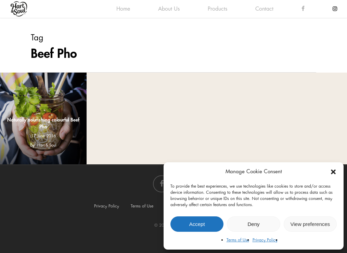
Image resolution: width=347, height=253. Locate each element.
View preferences (310, 224)
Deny (253, 224)
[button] (333, 171)
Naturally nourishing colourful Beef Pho (43, 123)
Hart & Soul (46, 145)
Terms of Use (238, 240)
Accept (197, 224)
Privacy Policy (265, 240)
